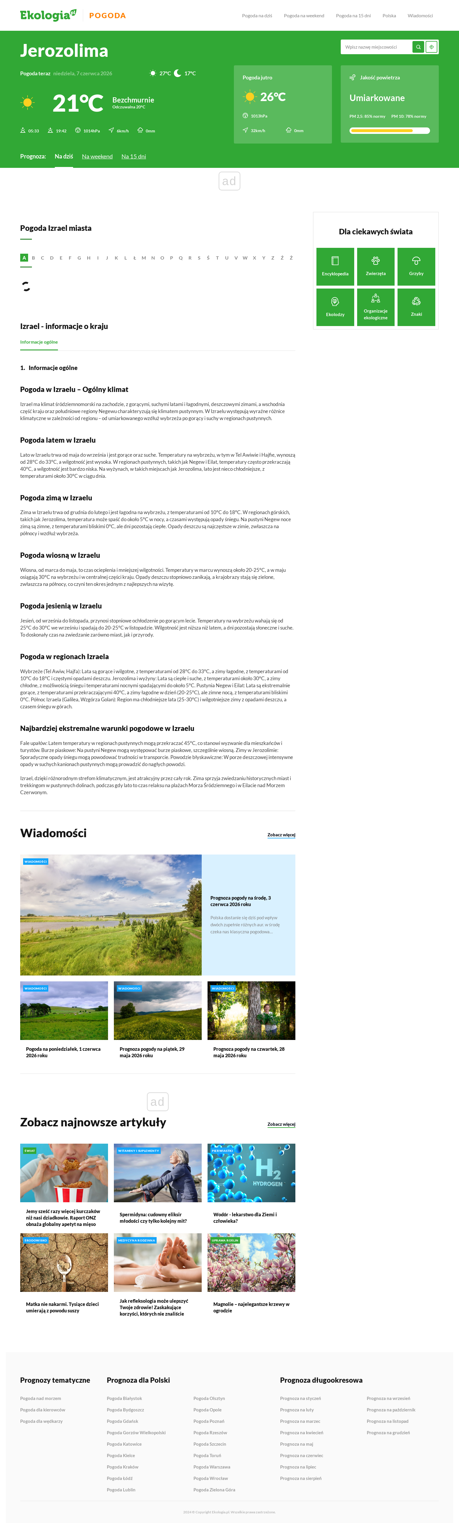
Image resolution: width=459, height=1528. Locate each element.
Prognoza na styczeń (300, 1397)
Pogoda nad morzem (40, 1397)
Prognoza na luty (297, 1409)
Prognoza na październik (391, 1409)
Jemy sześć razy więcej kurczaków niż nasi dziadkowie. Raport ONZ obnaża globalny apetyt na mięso (63, 1217)
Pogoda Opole (207, 1409)
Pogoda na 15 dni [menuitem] (353, 15)
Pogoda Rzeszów (210, 1432)
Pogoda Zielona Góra (214, 1489)
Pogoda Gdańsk (122, 1420)
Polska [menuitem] (389, 15)
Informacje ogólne (39, 341)
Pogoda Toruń (207, 1454)
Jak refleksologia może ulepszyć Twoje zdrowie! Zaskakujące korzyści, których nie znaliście (154, 1306)
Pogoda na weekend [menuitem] (304, 15)
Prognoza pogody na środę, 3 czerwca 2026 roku (240, 900)
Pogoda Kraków (122, 1466)
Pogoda (109, 15)
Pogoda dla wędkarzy (41, 1420)
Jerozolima (64, 50)
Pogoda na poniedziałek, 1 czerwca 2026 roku (63, 1051)
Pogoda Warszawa (211, 1466)
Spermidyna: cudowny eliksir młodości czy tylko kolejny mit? (153, 1217)
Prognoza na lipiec (298, 1466)
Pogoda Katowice (124, 1443)
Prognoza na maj (296, 1443)
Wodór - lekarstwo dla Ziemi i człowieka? (245, 1217)
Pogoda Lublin (121, 1489)
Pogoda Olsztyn (209, 1397)
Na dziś (64, 155)
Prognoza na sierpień (301, 1477)
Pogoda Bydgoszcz (125, 1409)
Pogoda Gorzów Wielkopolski (136, 1432)
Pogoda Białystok (124, 1397)
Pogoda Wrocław (210, 1477)
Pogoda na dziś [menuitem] (257, 15)
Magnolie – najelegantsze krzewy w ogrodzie (251, 1306)
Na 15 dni (133, 155)
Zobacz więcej (281, 834)
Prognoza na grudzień (388, 1432)
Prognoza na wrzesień (388, 1397)
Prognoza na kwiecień (301, 1432)
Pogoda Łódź (120, 1477)
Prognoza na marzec (300, 1420)
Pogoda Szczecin (209, 1443)
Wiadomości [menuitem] (420, 15)
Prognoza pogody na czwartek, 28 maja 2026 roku (249, 1051)
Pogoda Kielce (121, 1454)
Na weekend (97, 155)
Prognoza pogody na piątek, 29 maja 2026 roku (152, 1051)
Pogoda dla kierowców (42, 1409)
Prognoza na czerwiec (301, 1454)
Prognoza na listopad (388, 1420)
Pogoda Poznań (209, 1420)
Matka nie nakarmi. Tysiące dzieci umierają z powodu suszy (62, 1306)
